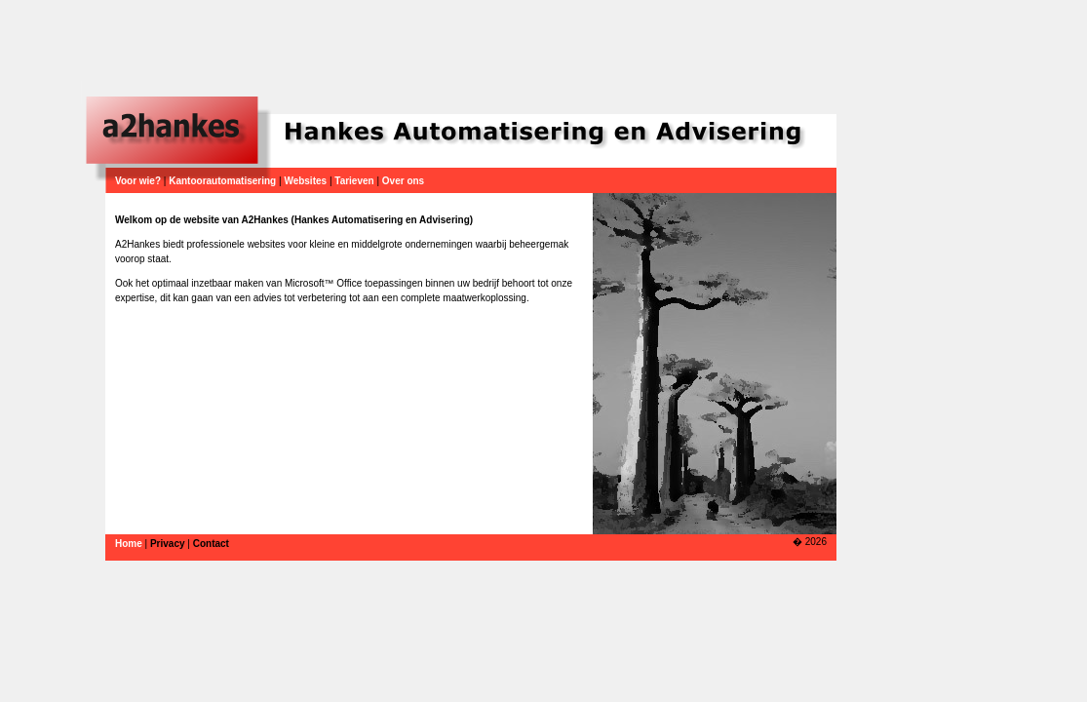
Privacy (167, 543)
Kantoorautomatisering (222, 181)
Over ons (403, 181)
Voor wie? (138, 181)
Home (128, 543)
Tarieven (353, 181)
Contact (211, 543)
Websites (305, 181)
